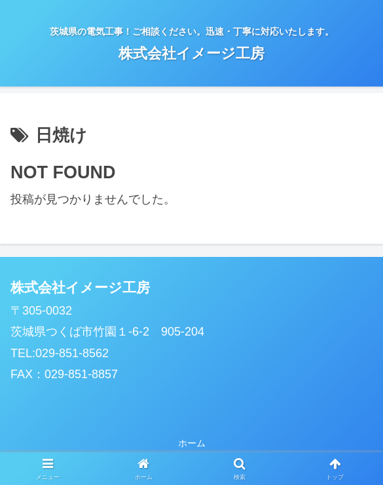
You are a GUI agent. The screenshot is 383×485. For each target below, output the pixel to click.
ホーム (192, 443)
